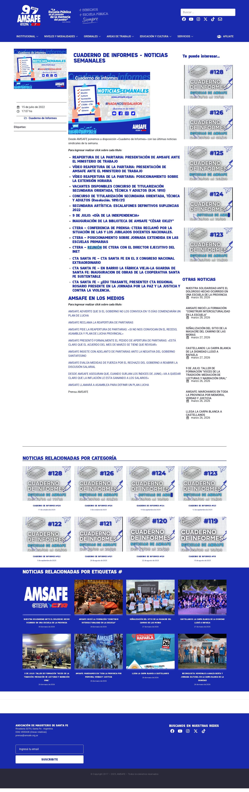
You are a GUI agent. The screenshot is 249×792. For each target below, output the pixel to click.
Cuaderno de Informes (43, 118)
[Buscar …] (208, 12)
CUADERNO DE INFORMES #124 (150, 505)
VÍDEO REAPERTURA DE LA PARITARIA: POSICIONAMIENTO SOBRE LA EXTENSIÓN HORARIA (125, 178)
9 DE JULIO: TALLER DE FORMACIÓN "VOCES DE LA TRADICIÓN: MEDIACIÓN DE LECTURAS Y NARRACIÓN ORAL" (46, 680)
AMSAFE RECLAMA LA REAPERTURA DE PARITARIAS (100, 322)
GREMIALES (93, 36)
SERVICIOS (185, 36)
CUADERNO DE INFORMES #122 (46, 556)
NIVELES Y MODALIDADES (61, 36)
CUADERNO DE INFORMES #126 (98, 505)
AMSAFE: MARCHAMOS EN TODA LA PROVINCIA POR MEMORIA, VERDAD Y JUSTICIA (98, 680)
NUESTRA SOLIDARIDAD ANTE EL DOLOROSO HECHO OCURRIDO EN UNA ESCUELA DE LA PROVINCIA (46, 622)
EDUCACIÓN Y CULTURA (156, 36)
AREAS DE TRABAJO (121, 36)
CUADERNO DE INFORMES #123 (202, 505)
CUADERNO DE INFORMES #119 (202, 556)
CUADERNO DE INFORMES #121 (98, 556)
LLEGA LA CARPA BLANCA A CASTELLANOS (150, 676)
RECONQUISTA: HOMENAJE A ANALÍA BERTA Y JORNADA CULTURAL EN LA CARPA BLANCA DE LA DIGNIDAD (202, 680)
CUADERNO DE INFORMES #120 (150, 556)
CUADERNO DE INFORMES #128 (46, 505)
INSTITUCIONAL (27, 36)
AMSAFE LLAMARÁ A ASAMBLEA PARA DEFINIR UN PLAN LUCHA (108, 385)
